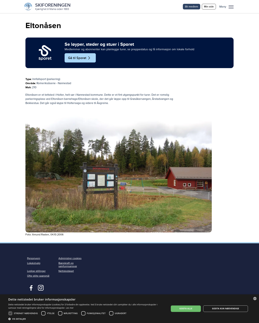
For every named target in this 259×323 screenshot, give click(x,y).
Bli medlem (191, 6)
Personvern (33, 258)
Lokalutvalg (33, 263)
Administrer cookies (69, 258)
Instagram (40, 287)
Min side (209, 6)
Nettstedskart (66, 271)
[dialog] (129, 308)
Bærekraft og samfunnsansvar (67, 265)
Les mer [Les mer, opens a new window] (70, 307)
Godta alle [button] (185, 308)
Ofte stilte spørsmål (38, 276)
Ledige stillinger (36, 271)
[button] (227, 6)
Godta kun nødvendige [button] (225, 308)
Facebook (30, 287)
